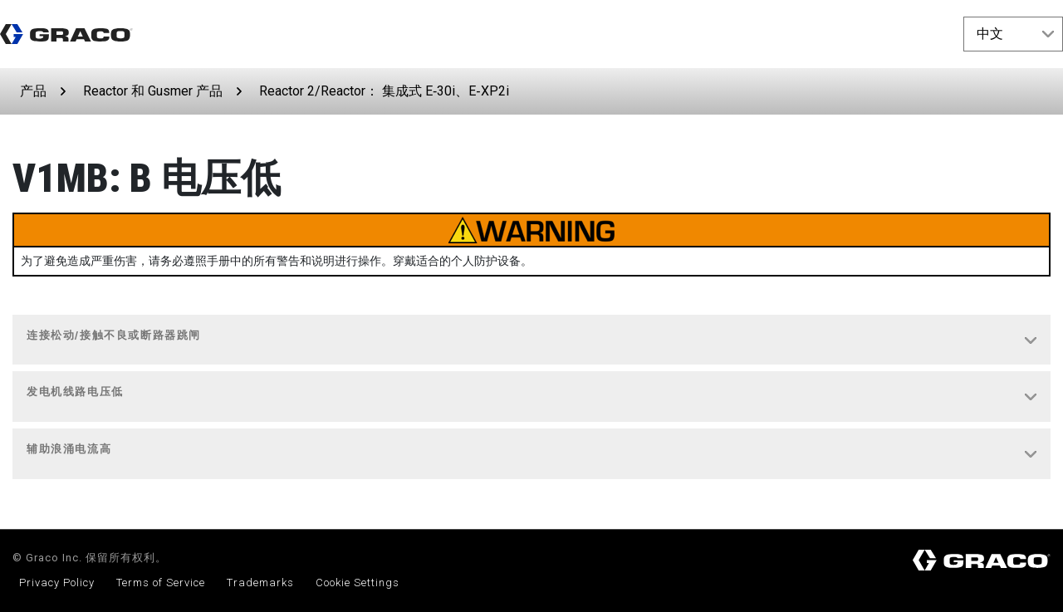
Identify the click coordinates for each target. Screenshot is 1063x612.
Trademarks (260, 582)
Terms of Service (160, 582)
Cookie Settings (357, 582)
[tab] (531, 340)
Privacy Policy (57, 582)
